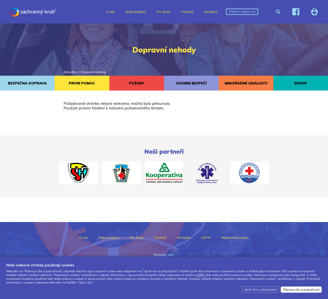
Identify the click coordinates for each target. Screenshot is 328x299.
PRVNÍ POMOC (82, 83)
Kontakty (211, 12)
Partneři (187, 12)
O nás (110, 12)
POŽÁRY (136, 83)
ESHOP (300, 83)
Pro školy (163, 12)
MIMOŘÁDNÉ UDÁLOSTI (246, 83)
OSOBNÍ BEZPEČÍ (191, 83)
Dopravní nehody (93, 72)
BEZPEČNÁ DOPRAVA (27, 83)
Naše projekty (135, 12)
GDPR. (200, 275)
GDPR (206, 237)
